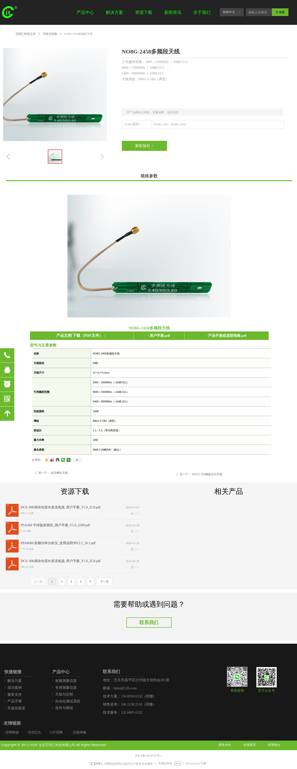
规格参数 (149, 176)
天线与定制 (50, 34)
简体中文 (229, 12)
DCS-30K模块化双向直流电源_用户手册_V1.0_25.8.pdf (61, 507)
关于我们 (202, 12)
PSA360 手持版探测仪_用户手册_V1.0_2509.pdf (55, 525)
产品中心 (85, 12)
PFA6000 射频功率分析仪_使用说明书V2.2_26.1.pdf (58, 543)
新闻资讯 (172, 12)
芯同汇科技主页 (26, 34)
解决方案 (114, 12)
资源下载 (143, 12)
